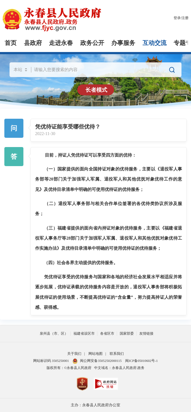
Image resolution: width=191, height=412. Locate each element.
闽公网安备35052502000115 (97, 361)
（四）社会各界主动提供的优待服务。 (81, 262)
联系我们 (117, 354)
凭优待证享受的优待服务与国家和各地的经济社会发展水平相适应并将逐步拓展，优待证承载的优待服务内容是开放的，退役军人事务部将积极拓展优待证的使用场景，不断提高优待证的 (108, 287)
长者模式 (96, 90)
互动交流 (155, 43)
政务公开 (92, 43)
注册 (185, 18)
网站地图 (95, 354)
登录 (177, 18)
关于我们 (74, 354)
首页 (11, 43)
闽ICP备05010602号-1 (141, 361)
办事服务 (123, 43)
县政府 (33, 43)
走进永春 (61, 43)
